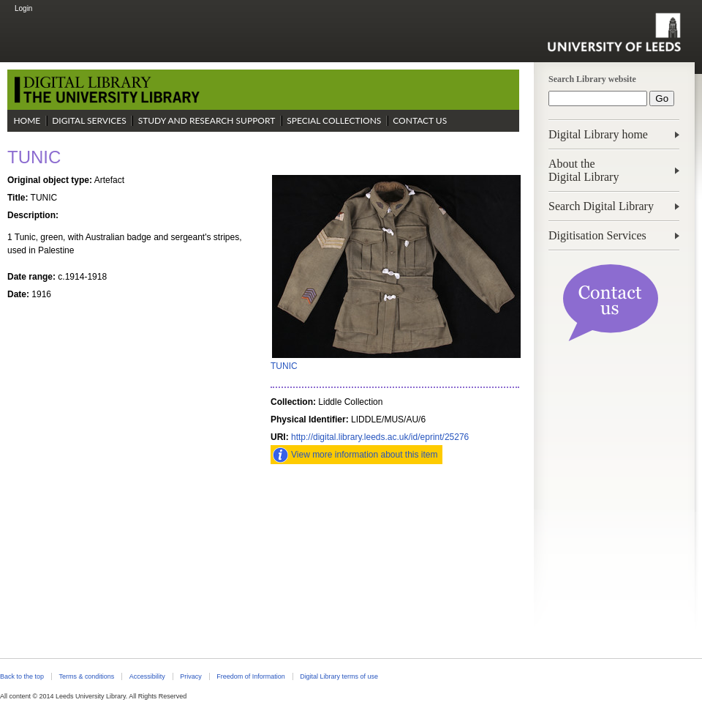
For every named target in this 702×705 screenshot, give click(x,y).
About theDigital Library (583, 170)
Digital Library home (598, 134)
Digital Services (89, 120)
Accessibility (147, 676)
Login (23, 8)
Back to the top (22, 676)
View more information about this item (364, 455)
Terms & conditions (86, 676)
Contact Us (420, 120)
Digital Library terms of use (339, 676)
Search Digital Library (601, 206)
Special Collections (334, 120)
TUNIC (284, 366)
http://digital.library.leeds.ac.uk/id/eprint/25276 (380, 437)
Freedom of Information (250, 676)
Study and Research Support (207, 120)
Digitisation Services (597, 235)
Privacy (190, 676)
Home (26, 120)
